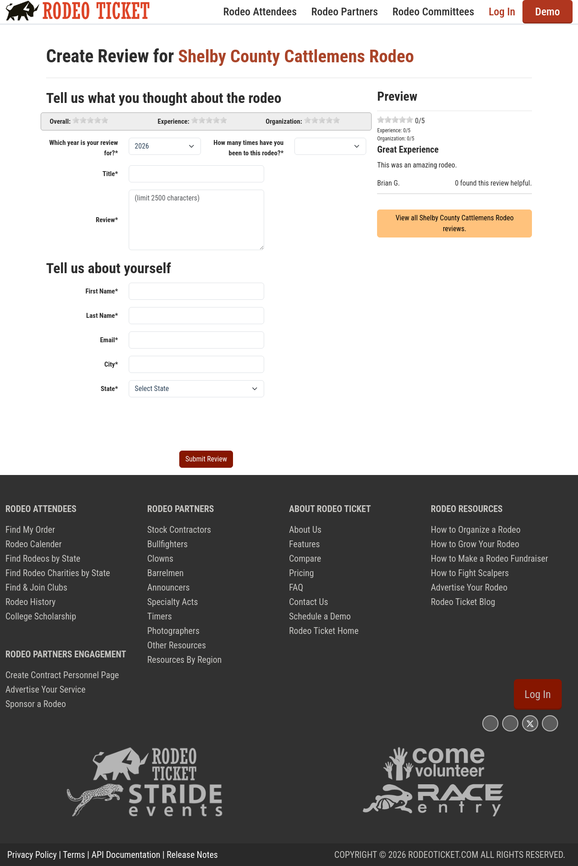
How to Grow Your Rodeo (475, 544)
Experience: (173, 121)
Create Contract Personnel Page (62, 675)
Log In (502, 11)
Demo (547, 11)
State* (109, 389)
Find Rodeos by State (42, 558)
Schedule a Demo (320, 616)
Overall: (60, 121)
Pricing (301, 573)
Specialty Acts (172, 601)
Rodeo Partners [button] (344, 11)
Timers (159, 616)
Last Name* (102, 316)
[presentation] (197, 422)
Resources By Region (184, 659)
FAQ (296, 587)
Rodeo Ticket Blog (463, 601)
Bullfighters (167, 544)
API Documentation (126, 854)
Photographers (173, 630)
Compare (305, 558)
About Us (305, 529)
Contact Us (308, 601)
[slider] (90, 120)
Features (304, 544)
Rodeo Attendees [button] (260, 11)
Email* (109, 340)
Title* (110, 174)
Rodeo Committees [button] (433, 11)
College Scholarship (40, 616)
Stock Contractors (179, 529)
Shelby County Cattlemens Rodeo (298, 56)
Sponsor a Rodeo (35, 703)
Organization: (284, 121)
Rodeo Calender (33, 544)
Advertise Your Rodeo (469, 587)
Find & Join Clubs (36, 587)
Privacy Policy (32, 854)
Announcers (168, 587)
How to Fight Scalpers (470, 573)
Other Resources (176, 645)
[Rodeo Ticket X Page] (530, 723)
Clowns (160, 558)
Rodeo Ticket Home (324, 630)
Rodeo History (30, 601)
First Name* (101, 291)
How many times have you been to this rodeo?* (249, 148)
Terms (74, 854)
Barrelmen (165, 573)
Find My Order (30, 529)
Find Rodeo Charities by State (57, 573)
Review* (107, 220)
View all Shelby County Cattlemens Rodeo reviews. (455, 223)
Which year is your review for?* (83, 148)
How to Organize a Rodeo (476, 529)
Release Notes (192, 854)
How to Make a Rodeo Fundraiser (489, 558)
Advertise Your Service (45, 689)
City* (111, 364)
